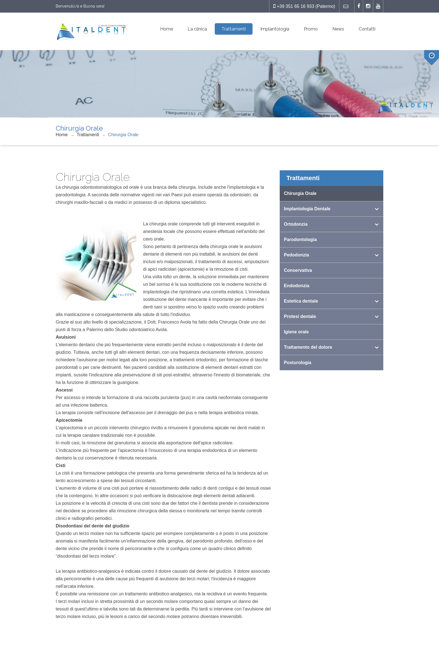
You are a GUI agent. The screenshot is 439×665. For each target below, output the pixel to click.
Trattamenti (233, 29)
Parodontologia (300, 239)
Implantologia (274, 29)
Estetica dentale (301, 301)
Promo (311, 29)
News (338, 29)
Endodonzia (296, 285)
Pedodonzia (296, 255)
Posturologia (297, 362)
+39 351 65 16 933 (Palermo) (304, 6)
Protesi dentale (300, 316)
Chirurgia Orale (123, 134)
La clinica (197, 29)
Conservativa (298, 270)
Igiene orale (296, 331)
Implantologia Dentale (307, 208)
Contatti (367, 29)
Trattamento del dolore (308, 347)
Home (166, 29)
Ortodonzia (295, 224)
